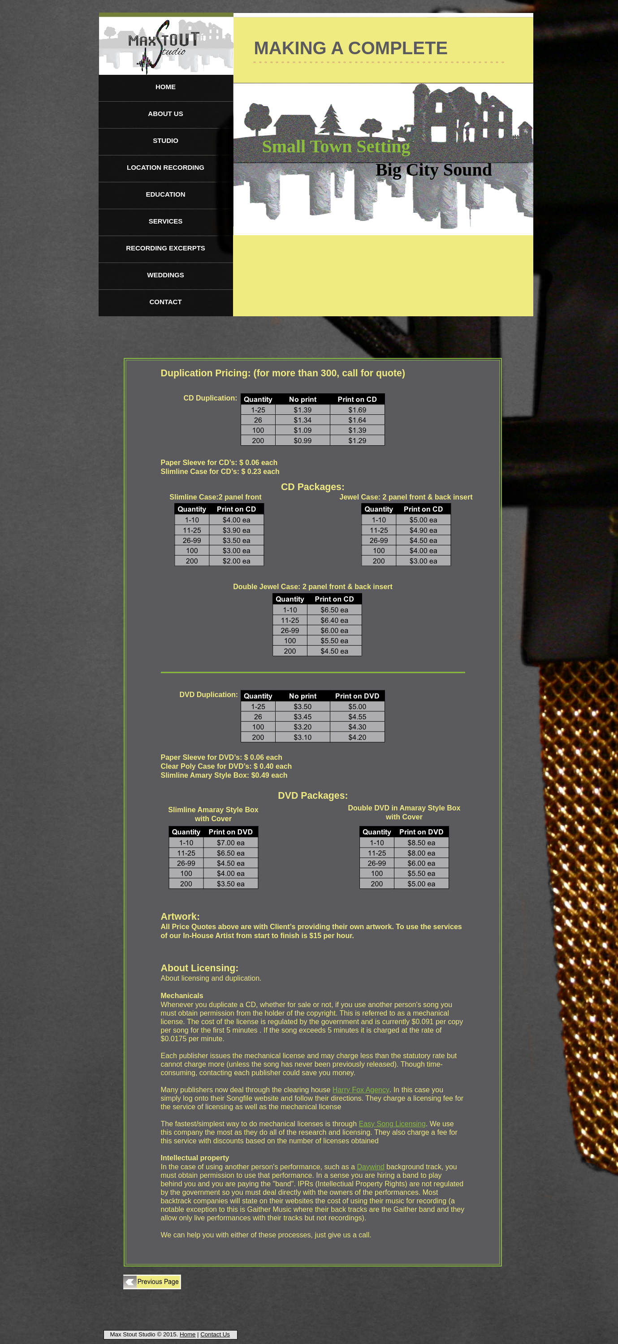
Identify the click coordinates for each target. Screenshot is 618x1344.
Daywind (370, 1167)
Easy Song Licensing (392, 1124)
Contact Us (215, 1334)
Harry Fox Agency (361, 1090)
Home (187, 1334)
